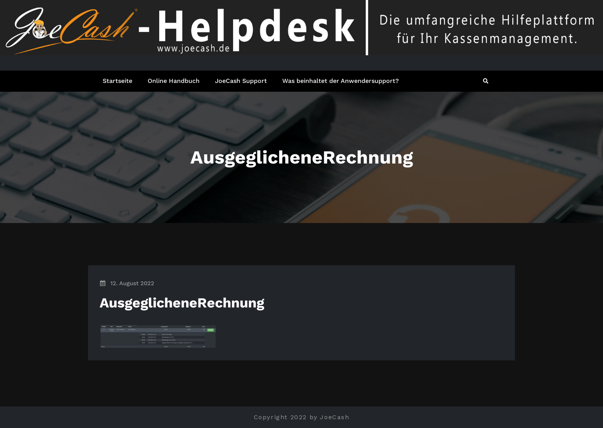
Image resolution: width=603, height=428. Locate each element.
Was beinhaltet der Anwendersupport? (340, 80)
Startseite (117, 80)
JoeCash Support (241, 80)
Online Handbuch (174, 80)
